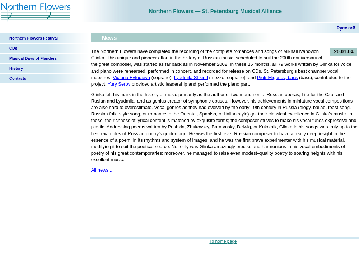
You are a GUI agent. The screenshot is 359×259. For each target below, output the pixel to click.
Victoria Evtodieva (131, 77)
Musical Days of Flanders (33, 58)
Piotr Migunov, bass (277, 77)
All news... (101, 170)
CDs (13, 48)
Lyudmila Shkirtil (191, 77)
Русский (345, 28)
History (16, 68)
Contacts (17, 78)
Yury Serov (119, 84)
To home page (223, 241)
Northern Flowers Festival (33, 38)
